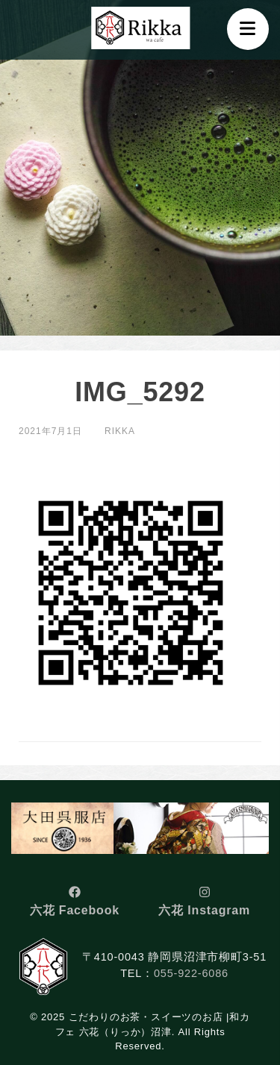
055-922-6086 (191, 973)
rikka (120, 431)
